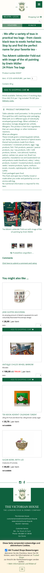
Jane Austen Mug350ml (13, 312)
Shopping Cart (35, 17)
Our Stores (22, 536)
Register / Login (11, 17)
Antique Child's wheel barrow (17, 365)
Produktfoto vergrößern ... (22, 253)
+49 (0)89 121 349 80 (25, 534)
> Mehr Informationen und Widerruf (21, 563)
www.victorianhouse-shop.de (22, 521)
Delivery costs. (8, 101)
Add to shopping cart (16, 90)
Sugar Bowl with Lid (13, 460)
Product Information (15, 109)
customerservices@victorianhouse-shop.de (22, 519)
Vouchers (12, 25)
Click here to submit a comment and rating (19, 263)
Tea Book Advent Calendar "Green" (19, 415)
